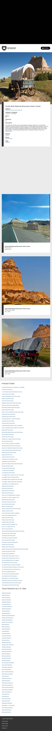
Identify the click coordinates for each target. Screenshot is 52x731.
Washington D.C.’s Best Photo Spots (10, 578)
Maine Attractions (6, 640)
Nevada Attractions (6, 660)
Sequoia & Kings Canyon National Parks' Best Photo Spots (15, 549)
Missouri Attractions (6, 653)
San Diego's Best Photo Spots (8, 535)
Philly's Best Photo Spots (7, 517)
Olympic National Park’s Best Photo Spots (11, 508)
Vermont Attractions (6, 698)
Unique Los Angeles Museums (8, 571)
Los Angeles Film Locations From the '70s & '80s (13, 475)
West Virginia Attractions (7, 707)
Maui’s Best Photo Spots (7, 488)
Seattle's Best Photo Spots (8, 544)
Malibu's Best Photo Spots (8, 486)
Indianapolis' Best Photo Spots (8, 461)
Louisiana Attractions (6, 638)
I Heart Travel (5, 721)
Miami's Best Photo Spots (7, 493)
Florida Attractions (6, 611)
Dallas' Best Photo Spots (7, 430)
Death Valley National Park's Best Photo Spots (12, 432)
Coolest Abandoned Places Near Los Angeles (12, 425)
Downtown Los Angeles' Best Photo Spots (11, 439)
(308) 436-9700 (8, 138)
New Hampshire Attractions (8, 662)
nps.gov (7, 135)
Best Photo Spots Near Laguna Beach (10, 405)
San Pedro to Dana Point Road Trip (10, 542)
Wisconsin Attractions (6, 709)
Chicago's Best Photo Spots (8, 421)
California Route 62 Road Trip (8, 414)
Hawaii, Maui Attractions (7, 620)
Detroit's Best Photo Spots (8, 436)
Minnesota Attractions (6, 649)
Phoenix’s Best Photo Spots (8, 519)
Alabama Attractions (6, 593)
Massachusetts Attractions (8, 644)
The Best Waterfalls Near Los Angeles (10, 560)
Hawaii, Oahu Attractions (7, 622)
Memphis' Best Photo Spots (8, 490)
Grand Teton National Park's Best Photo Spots (12, 448)
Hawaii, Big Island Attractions (8, 615)
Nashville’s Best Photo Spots (8, 499)
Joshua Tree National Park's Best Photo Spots (12, 463)
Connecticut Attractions (7, 606)
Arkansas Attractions (6, 599)
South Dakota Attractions (7, 689)
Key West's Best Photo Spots (8, 468)
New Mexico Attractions (7, 667)
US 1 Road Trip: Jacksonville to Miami (10, 573)
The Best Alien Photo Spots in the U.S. (10, 555)
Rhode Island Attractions (7, 685)
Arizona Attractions (6, 597)
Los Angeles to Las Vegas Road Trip (10, 484)
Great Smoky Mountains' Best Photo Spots (11, 450)
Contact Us (4, 728)
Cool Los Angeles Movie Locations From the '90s (13, 427)
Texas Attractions (5, 694)
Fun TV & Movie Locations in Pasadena (11, 443)
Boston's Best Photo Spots (8, 409)
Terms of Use (5, 725)
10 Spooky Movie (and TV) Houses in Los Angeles (13, 387)
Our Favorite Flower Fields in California (10, 513)
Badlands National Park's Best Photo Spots (11, 403)
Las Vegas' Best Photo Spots (8, 472)
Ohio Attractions (5, 676)
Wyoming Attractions (6, 712)
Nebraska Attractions (6, 658)
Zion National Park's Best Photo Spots (10, 585)
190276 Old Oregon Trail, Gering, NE (13, 110)
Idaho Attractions (5, 624)
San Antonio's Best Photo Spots (9, 533)
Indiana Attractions (6, 629)
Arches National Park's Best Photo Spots (11, 396)
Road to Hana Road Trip (7, 528)
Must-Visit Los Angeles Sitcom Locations (11, 495)
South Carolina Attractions (8, 687)
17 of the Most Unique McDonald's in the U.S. (12, 391)
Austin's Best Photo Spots (7, 400)
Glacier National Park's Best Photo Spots (11, 445)
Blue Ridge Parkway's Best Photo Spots (11, 407)
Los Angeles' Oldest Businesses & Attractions (12, 481)
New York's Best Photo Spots (8, 504)
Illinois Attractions (6, 626)
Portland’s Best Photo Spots (8, 522)
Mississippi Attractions (7, 651)
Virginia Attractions (6, 701)
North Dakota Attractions (7, 674)
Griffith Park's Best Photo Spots (9, 452)
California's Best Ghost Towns (8, 416)
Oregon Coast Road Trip (7, 510)
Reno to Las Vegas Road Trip (8, 526)
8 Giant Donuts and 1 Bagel (8, 394)
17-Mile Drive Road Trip (7, 389)
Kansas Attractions (6, 633)
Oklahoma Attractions (6, 678)
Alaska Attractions (6, 595)
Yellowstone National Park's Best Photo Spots (12, 580)
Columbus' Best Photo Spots (8, 423)
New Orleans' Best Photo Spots (9, 502)
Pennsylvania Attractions (7, 683)
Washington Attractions (7, 703)
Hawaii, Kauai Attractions (7, 617)
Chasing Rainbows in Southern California (11, 418)
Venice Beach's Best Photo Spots (9, 576)
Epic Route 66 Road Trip (7, 441)
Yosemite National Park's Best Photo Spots (11, 582)
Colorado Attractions (6, 604)
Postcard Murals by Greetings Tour (9, 524)
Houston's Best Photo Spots (8, 457)
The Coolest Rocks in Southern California (11, 564)
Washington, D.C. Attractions (8, 705)
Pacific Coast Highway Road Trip (9, 515)
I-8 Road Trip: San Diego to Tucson (10, 459)
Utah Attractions (5, 696)
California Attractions (6, 602)
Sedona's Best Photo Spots (8, 546)
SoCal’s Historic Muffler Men (8, 553)
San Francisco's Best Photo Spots (9, 537)
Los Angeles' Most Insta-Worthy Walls (10, 477)
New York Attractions (6, 669)
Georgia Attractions (6, 613)
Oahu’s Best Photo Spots (7, 506)
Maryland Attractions (6, 642)
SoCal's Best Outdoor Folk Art (8, 551)
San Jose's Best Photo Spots (8, 540)
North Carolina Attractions (7, 671)
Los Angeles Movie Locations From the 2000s (12, 479)
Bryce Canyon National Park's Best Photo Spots (12, 412)
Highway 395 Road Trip (7, 454)
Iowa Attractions (5, 631)
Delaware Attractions (6, 608)
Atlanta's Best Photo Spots (8, 398)
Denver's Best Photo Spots (8, 434)
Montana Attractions (6, 656)
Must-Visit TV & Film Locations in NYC (10, 497)
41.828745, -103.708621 (10, 113)
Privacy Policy (5, 723)
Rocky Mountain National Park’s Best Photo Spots (13, 531)
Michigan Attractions (6, 647)
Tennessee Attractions (7, 692)
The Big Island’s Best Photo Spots (9, 562)
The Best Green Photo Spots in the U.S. (11, 558)
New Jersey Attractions (7, 665)
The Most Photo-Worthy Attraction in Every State (13, 567)
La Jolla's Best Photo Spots (8, 470)
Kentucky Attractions (6, 635)
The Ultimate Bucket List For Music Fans (11, 569)
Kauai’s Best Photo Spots (7, 466)
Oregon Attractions (6, 680)
